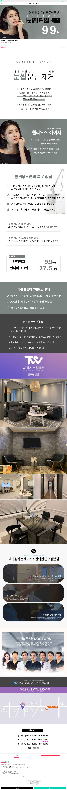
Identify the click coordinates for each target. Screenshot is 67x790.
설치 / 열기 (64, 1)
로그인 (23, 776)
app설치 (43, 776)
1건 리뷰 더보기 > (63, 47)
